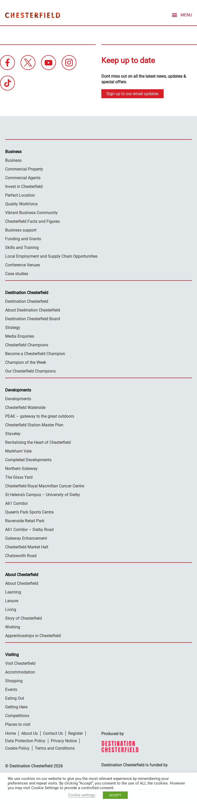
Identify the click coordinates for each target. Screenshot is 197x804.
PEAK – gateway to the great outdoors (39, 415)
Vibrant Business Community (31, 212)
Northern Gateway (21, 468)
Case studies (16, 273)
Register (75, 732)
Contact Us (53, 732)
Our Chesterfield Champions (30, 370)
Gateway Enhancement (26, 537)
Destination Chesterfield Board (32, 318)
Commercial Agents (23, 177)
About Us (29, 732)
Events (11, 689)
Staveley (13, 433)
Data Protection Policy (25, 740)
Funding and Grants (23, 238)
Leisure (11, 600)
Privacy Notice (64, 740)
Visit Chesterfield (20, 662)
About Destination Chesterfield (32, 309)
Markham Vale (18, 450)
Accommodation (20, 671)
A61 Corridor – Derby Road (29, 529)
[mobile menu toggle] (181, 14)
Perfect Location (20, 194)
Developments (18, 398)
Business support (20, 229)
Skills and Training (22, 247)
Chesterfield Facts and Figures (32, 220)
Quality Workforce (21, 203)
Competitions (17, 715)
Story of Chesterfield (23, 617)
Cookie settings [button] (81, 795)
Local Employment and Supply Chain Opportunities (51, 255)
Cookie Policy (17, 747)
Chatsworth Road (20, 555)
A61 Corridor (16, 502)
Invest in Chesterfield (24, 186)
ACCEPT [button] (115, 795)
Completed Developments (28, 459)
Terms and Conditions (55, 747)
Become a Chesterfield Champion (35, 353)
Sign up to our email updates (132, 93)
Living (10, 609)
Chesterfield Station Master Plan (34, 424)
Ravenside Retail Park (24, 520)
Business (13, 159)
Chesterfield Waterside (25, 407)
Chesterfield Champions (26, 344)
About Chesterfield (21, 582)
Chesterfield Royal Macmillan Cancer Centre (44, 485)
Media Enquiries (19, 335)
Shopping (14, 680)
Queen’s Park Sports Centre (29, 511)
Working (12, 626)
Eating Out (14, 697)
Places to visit (17, 723)
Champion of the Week (25, 361)
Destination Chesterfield (32, 15)
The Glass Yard (19, 476)
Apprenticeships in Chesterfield (33, 635)
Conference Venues (22, 264)
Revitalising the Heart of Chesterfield (38, 441)
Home (10, 732)
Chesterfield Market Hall (26, 546)
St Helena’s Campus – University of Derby (42, 494)
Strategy (12, 327)
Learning (13, 591)
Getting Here (16, 706)
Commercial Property (24, 168)
